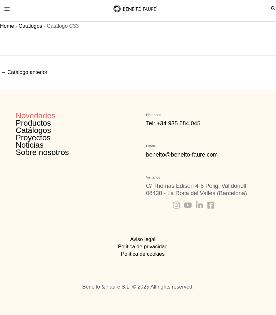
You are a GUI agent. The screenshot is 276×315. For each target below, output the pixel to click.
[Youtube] (188, 205)
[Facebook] (211, 205)
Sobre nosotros (42, 152)
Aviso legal (142, 239)
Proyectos (33, 137)
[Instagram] (176, 205)
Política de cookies (143, 254)
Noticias (30, 145)
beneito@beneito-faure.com (182, 154)
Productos (33, 123)
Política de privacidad (143, 246)
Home (7, 26)
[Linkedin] (199, 205)
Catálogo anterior (24, 72)
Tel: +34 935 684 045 (173, 123)
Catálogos (30, 26)
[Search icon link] (273, 9)
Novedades (35, 115)
